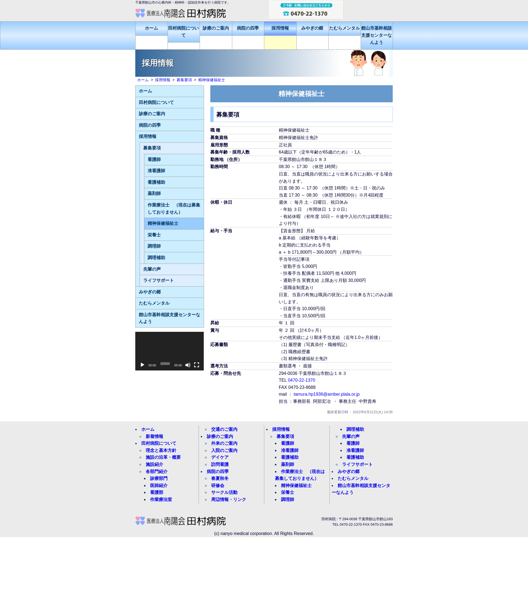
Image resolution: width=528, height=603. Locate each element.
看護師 (154, 159)
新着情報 (154, 436)
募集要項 (152, 148)
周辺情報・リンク (228, 499)
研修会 (217, 485)
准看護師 (156, 170)
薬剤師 (154, 193)
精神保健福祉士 (163, 223)
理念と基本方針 (161, 450)
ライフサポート (158, 280)
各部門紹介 (157, 471)
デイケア (220, 457)
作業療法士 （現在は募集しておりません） (174, 208)
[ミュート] (188, 365)
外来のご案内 (224, 443)
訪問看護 (220, 464)
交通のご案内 (224, 429)
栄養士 (154, 235)
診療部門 (159, 478)
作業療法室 (161, 499)
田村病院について (183, 32)
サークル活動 (224, 492)
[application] (169, 351)
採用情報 (280, 28)
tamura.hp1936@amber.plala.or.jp (327, 394)
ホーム (151, 28)
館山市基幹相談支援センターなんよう (376, 35)
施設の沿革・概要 (163, 457)
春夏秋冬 (220, 478)
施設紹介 (154, 464)
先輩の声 (152, 269)
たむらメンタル (344, 28)
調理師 (154, 246)
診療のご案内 (216, 28)
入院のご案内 (224, 450)
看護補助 (156, 182)
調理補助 (156, 257)
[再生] (142, 365)
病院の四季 (248, 28)
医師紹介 (159, 485)
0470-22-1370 (301, 380)
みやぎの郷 (312, 28)
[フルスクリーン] (196, 365)
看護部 (156, 492)
